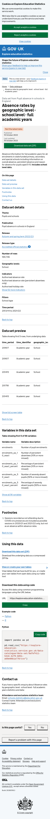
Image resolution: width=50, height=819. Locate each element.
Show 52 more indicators (13, 290)
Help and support (39, 761)
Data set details (9, 180)
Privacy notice (16, 758)
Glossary (26, 761)
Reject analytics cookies (25, 35)
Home (4, 86)
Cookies (5, 758)
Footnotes (7, 192)
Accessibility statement (11, 761)
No (44, 727)
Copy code (40, 634)
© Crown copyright (25, 812)
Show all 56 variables (11, 494)
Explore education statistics (17, 54)
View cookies (25, 41)
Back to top (7, 319)
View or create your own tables (16, 567)
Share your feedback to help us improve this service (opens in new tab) (22, 66)
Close (45, 72)
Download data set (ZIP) (25, 145)
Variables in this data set (13, 188)
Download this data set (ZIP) (15, 551)
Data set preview (9, 184)
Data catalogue (16, 86)
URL (4, 598)
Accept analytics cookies (25, 27)
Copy (25, 605)
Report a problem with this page (25, 739)
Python (8, 616)
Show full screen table (12, 412)
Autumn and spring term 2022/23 (18, 236)
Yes (31, 727)
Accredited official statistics (16, 246)
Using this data (9, 196)
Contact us (7, 200)
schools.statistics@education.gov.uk (25, 698)
